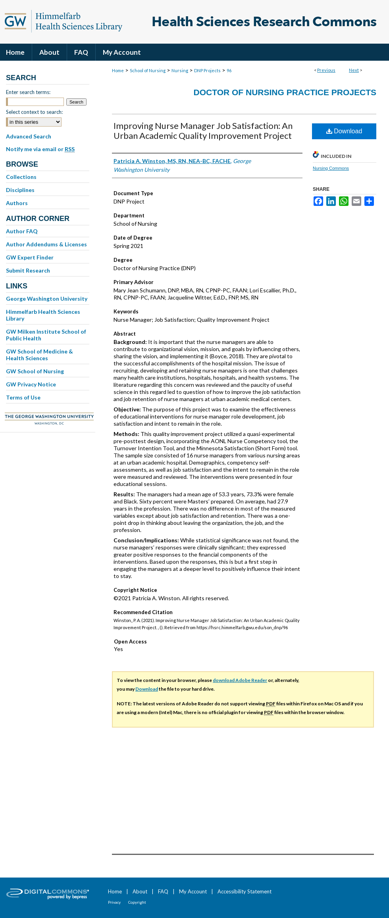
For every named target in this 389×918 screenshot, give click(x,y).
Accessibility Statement (245, 891)
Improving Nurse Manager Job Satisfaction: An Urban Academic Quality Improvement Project (203, 130)
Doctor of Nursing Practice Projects (285, 92)
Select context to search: (34, 112)
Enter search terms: (28, 92)
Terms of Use (23, 397)
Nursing (179, 70)
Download (344, 131)
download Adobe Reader (240, 680)
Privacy (114, 902)
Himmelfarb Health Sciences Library (43, 315)
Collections (21, 176)
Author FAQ (22, 231)
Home (118, 70)
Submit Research (28, 270)
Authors (17, 203)
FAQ (163, 891)
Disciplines (20, 189)
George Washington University (46, 298)
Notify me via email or (40, 149)
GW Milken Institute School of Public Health (46, 335)
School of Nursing (148, 70)
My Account (193, 891)
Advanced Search (28, 136)
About (140, 891)
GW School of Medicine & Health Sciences (39, 354)
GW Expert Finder (30, 257)
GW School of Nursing (35, 371)
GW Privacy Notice (31, 384)
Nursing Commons (331, 168)
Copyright (137, 902)
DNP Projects (207, 70)
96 (229, 70)
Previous (326, 70)
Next (354, 70)
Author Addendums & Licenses (46, 244)
